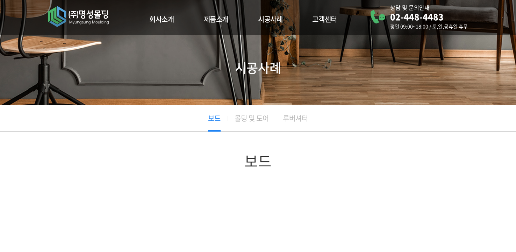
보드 (214, 118)
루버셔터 (295, 118)
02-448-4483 (417, 16)
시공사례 (270, 19)
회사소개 (161, 19)
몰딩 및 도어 (252, 118)
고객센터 (324, 19)
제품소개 (216, 19)
